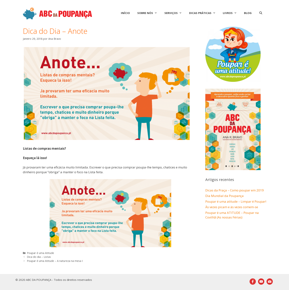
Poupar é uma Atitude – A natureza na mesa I (55, 261)
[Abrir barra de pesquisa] (260, 12)
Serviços (174, 12)
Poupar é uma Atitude (40, 253)
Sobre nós (149, 12)
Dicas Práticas (204, 12)
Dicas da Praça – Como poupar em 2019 (234, 190)
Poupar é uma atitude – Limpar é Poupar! (235, 201)
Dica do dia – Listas (39, 257)
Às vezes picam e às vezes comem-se (231, 207)
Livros (231, 12)
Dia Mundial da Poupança (224, 196)
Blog (248, 13)
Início (125, 13)
